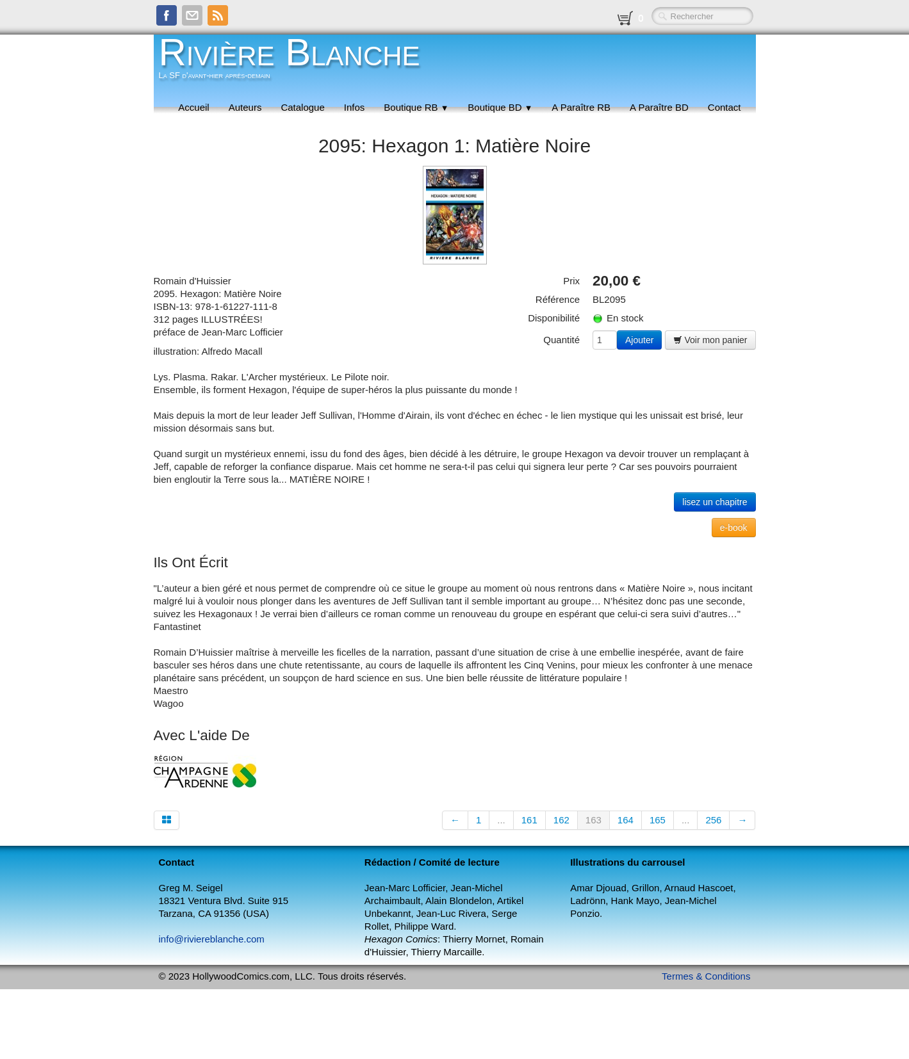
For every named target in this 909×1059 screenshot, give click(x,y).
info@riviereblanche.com (212, 939)
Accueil (193, 107)
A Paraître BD (659, 107)
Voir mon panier (710, 340)
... (501, 819)
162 (561, 819)
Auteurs (245, 107)
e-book (734, 527)
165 (658, 819)
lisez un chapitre (714, 502)
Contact (724, 107)
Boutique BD (500, 107)
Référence (558, 299)
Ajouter (639, 340)
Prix (571, 280)
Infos (354, 107)
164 (626, 819)
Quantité (561, 339)
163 (594, 819)
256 (713, 819)
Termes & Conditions (706, 976)
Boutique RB (416, 107)
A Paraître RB (581, 107)
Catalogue (302, 107)
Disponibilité (554, 317)
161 (529, 819)
